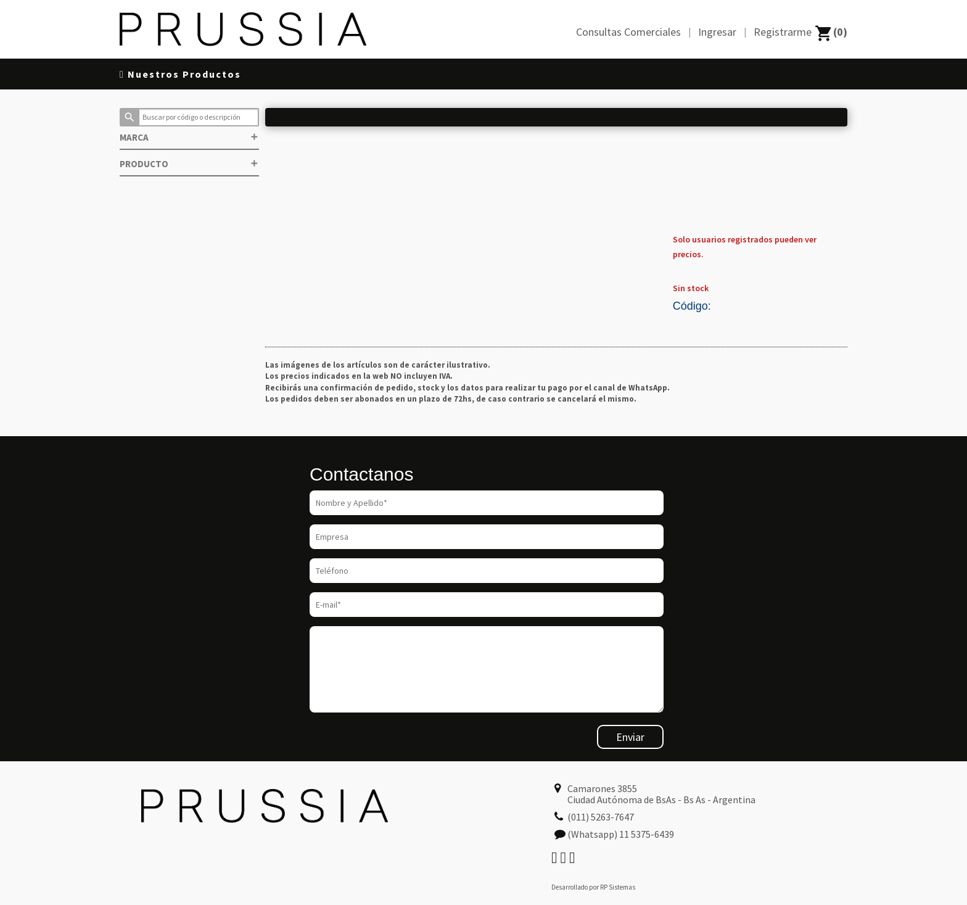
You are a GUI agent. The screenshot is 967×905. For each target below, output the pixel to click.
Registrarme (783, 32)
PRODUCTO (189, 164)
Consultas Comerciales (628, 32)
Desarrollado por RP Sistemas (593, 887)
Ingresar (717, 32)
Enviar (630, 737)
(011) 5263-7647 (600, 817)
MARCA (189, 137)
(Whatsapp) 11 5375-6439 (620, 834)
